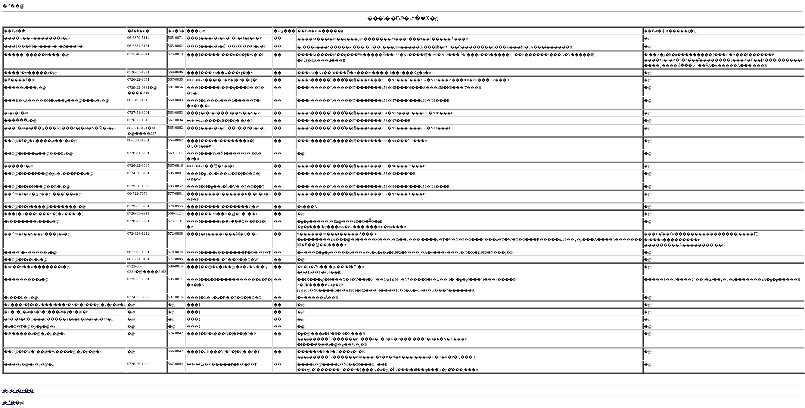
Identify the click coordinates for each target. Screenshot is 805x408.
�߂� (8, 5)
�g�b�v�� (18, 390)
